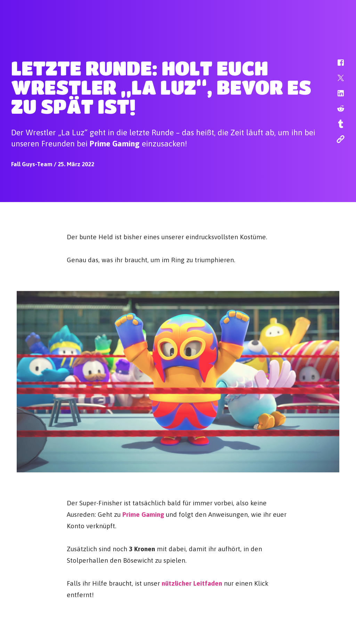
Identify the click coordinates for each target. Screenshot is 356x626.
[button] (336, 66)
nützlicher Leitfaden (192, 583)
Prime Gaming (143, 514)
